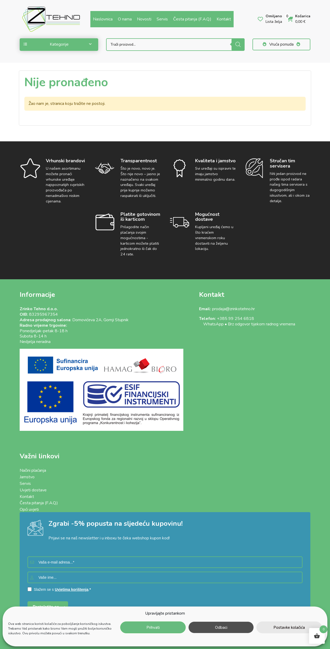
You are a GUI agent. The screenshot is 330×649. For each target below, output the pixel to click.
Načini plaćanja (33, 470)
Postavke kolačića (289, 627)
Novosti (144, 19)
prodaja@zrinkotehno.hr (233, 309)
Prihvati (153, 627)
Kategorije (58, 44)
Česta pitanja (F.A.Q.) (192, 19)
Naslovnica (103, 19)
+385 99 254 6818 (235, 318)
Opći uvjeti (29, 509)
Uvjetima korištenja (71, 589)
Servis (162, 19)
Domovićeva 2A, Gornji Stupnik (100, 320)
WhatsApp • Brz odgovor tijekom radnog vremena (247, 324)
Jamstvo (27, 477)
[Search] (238, 44)
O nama (125, 19)
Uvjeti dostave (33, 490)
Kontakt (224, 19)
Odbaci (221, 627)
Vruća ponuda (281, 44)
